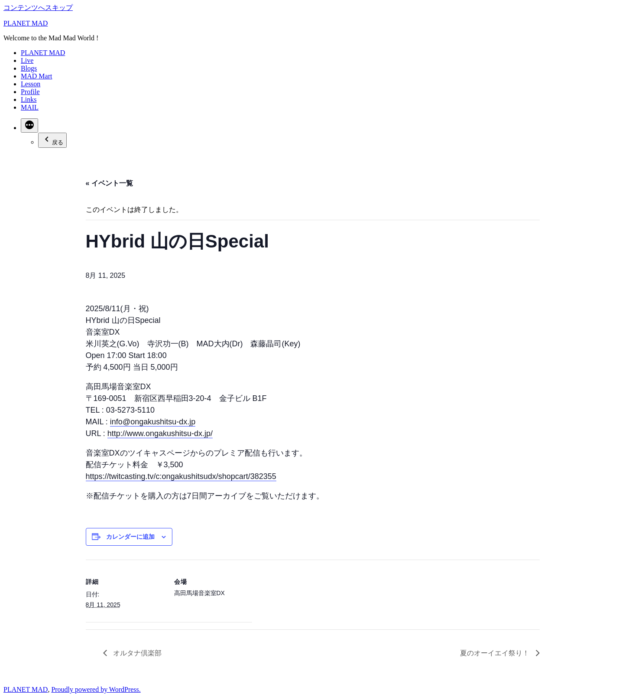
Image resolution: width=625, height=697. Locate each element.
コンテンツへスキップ (38, 7)
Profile (30, 91)
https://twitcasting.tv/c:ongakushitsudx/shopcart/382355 (181, 476)
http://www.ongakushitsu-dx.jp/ (160, 433)
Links (28, 99)
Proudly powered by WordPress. (95, 689)
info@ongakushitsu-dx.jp (152, 421)
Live (27, 60)
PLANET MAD (25, 23)
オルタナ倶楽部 (136, 653)
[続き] (29, 125)
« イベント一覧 (109, 183)
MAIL (30, 107)
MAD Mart (36, 76)
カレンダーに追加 (130, 536)
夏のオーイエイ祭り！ (495, 653)
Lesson (30, 84)
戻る (52, 140)
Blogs (29, 68)
